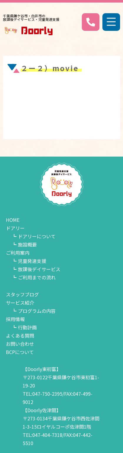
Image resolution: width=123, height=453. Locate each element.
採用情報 (15, 319)
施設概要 (27, 244)
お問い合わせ (20, 343)
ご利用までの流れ (37, 277)
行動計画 (27, 327)
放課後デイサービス (39, 269)
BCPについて (20, 351)
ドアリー (15, 227)
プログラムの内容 (37, 310)
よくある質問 (20, 335)
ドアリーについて (37, 236)
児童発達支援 (32, 260)
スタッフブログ (22, 294)
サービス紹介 (20, 302)
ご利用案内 (17, 252)
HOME (12, 219)
